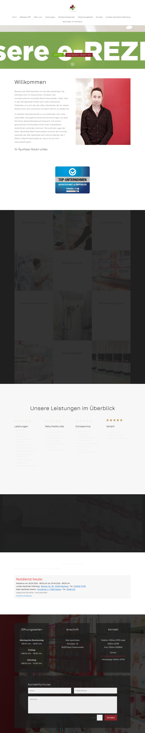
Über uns (38, 17)
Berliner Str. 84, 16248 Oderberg (54, 586)
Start (14, 17)
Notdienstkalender (66, 17)
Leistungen (50, 17)
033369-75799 (80, 586)
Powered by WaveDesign (24, 596)
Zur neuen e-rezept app (79, 55)
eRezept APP (25, 17)
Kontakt (99, 17)
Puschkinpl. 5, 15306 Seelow (49, 589)
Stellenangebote (85, 17)
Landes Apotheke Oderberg (118, 17)
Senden (111, 717)
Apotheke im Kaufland (72, 22)
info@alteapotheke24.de (113, 656)
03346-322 (70, 589)
